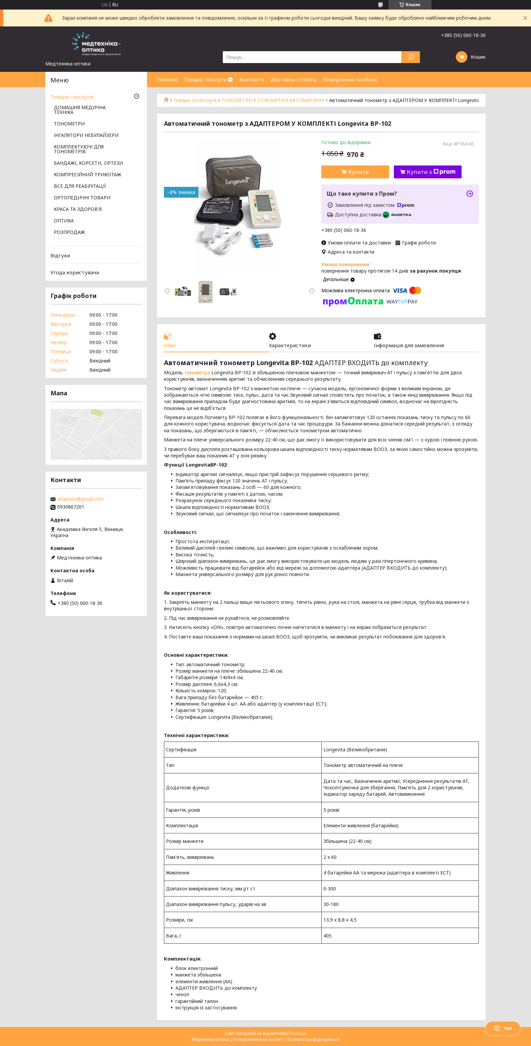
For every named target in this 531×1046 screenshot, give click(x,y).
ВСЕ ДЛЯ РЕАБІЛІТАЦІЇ (80, 186)
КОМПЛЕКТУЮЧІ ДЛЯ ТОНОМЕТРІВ (79, 149)
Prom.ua (298, 1033)
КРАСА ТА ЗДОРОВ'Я (78, 209)
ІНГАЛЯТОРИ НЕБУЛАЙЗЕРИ (86, 135)
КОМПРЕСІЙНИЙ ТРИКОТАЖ (87, 175)
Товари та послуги (194, 100)
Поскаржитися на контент (258, 1039)
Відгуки (60, 255)
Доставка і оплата (293, 79)
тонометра (197, 372)
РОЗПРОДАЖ (69, 232)
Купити (358, 172)
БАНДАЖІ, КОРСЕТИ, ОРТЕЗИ (88, 163)
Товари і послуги (205, 79)
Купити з (431, 172)
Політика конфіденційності (314, 1039)
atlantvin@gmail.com (80, 499)
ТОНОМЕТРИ (236, 100)
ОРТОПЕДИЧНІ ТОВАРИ (82, 198)
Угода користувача (74, 272)
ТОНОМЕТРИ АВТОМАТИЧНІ (290, 100)
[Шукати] (410, 57)
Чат (503, 1028)
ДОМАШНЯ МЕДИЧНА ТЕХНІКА (80, 110)
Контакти (251, 79)
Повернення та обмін (350, 79)
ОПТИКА (64, 221)
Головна (167, 79)
